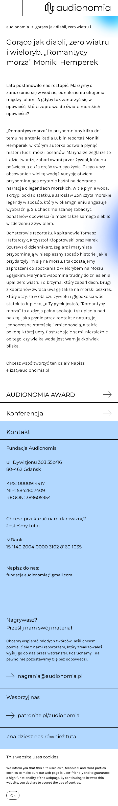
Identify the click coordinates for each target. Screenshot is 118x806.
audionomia (17, 26)
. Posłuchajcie (58, 331)
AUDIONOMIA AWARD (40, 394)
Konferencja (24, 413)
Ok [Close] (12, 795)
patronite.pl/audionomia (49, 715)
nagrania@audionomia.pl (50, 676)
